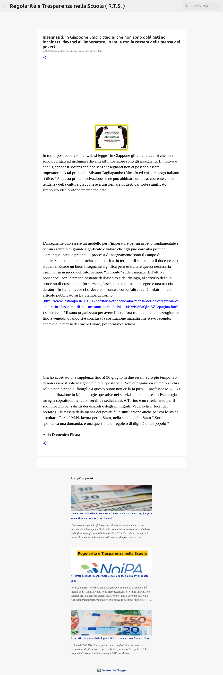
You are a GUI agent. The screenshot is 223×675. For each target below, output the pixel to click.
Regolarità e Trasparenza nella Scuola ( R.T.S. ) (67, 6)
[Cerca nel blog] (202, 6)
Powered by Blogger (111, 670)
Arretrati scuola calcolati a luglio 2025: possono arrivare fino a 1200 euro (111, 638)
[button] (45, 58)
